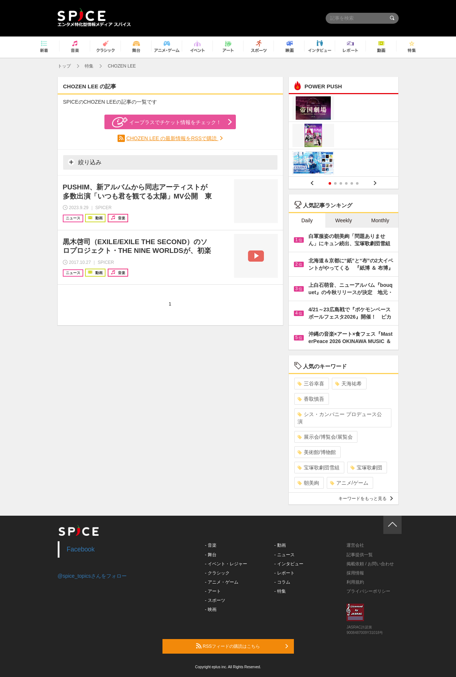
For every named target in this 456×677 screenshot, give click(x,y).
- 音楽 (210, 545)
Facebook (81, 549)
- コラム (282, 582)
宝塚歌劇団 (366, 467)
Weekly (343, 220)
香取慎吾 (311, 399)
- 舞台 (210, 554)
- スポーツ (215, 600)
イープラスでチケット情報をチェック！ (166, 122)
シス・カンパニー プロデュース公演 (340, 417)
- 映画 (210, 609)
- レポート (284, 573)
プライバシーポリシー (368, 591)
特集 (89, 66)
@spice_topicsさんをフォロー (92, 576)
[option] (344, 136)
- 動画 (280, 545)
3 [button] (341, 183)
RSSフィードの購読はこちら (242, 646)
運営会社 (355, 545)
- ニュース (284, 554)
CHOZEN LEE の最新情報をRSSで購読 (172, 138)
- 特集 (280, 591)
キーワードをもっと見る (365, 498)
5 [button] (351, 183)
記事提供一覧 (359, 554)
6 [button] (357, 183)
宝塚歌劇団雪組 (319, 467)
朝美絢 (308, 483)
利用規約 (355, 582)
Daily (307, 220)
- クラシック (217, 573)
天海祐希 (348, 383)
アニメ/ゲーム (349, 483)
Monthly (380, 220)
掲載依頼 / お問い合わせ (370, 563)
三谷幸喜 (311, 383)
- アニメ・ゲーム (221, 582)
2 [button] (335, 183)
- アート (213, 591)
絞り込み (84, 162)
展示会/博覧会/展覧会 (325, 437)
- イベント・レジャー (226, 563)
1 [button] (330, 183)
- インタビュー (288, 563)
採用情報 (355, 573)
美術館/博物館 (317, 452)
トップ (64, 66)
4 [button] (346, 183)
